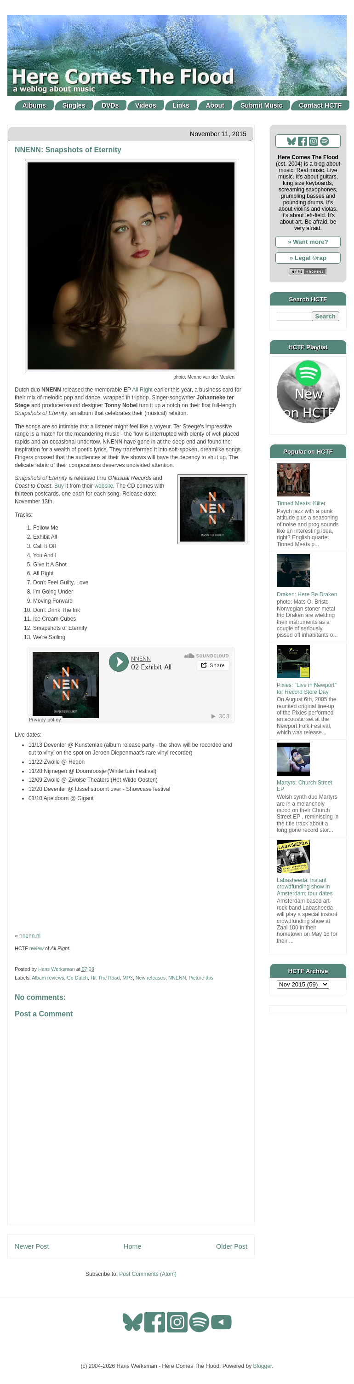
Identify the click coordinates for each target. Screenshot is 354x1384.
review (36, 948)
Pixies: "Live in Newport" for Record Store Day (307, 688)
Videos (145, 105)
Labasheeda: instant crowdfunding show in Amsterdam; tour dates (304, 887)
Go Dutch (77, 977)
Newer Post (32, 1246)
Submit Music (262, 105)
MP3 (127, 977)
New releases (151, 977)
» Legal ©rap (308, 257)
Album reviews (48, 977)
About (215, 105)
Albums (34, 105)
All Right (142, 389)
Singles (74, 105)
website (103, 486)
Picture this (200, 977)
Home (132, 1246)
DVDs (110, 105)
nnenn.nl (29, 936)
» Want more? (308, 241)
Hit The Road (105, 977)
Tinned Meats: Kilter (301, 503)
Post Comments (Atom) (148, 1274)
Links (180, 105)
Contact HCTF (320, 105)
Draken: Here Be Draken (307, 594)
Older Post (231, 1246)
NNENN (177, 977)
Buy (59, 486)
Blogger (262, 1366)
